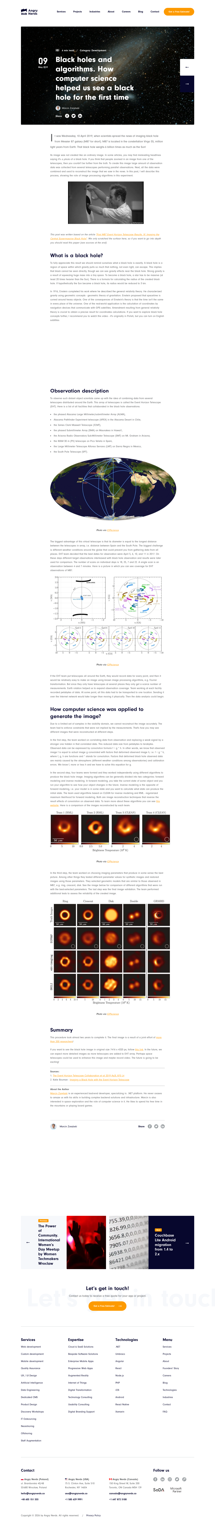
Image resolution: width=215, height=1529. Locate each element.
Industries (95, 11)
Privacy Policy (93, 1516)
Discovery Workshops (32, 1412)
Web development (31, 1347)
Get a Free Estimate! (179, 11)
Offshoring (26, 1434)
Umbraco (120, 1354)
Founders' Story (171, 1369)
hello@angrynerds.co (33, 1494)
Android (119, 1397)
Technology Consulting (80, 1397)
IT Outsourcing (28, 1419)
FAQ (165, 1412)
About (111, 11)
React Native (122, 1405)
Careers (126, 11)
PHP (117, 1383)
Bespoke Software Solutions (83, 1354)
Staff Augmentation (31, 1441)
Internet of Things (77, 1383)
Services (61, 11)
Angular (119, 1361)
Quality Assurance (30, 1369)
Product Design (29, 1405)
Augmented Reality (78, 1376)
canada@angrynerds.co (122, 1494)
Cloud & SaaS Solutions (80, 1347)
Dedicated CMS (29, 1397)
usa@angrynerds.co (76, 1494)
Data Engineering (30, 1390)
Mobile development (32, 1361)
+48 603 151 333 (29, 1499)
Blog (140, 11)
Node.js (119, 1376)
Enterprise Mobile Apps (81, 1361)
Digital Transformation (80, 1390)
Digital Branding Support (81, 1412)
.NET (117, 1347)
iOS (117, 1390)
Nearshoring (27, 1426)
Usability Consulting (78, 1405)
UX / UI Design (29, 1376)
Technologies (170, 1390)
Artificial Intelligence (32, 1383)
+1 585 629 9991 (74, 1499)
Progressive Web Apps (80, 1369)
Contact (155, 11)
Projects (77, 11)
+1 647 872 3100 (118, 1499)
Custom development (32, 1354)
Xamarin (119, 1412)
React (118, 1369)
